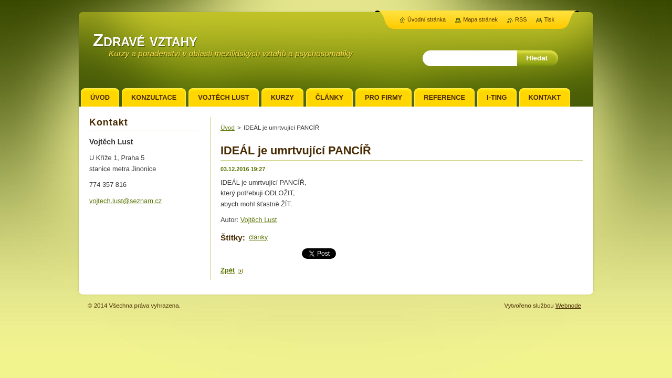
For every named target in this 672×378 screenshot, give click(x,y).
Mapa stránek (480, 19)
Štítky (231, 237)
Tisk (549, 19)
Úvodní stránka (426, 19)
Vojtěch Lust (258, 220)
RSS (521, 19)
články (258, 237)
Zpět (227, 270)
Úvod (227, 127)
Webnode (568, 305)
